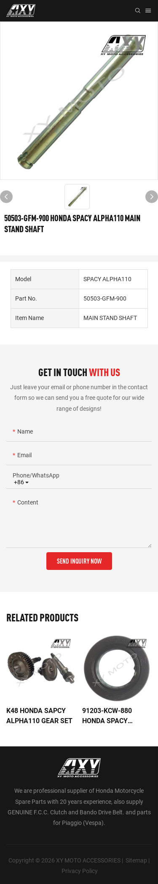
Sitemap (136, 860)
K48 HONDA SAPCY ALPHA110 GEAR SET (39, 716)
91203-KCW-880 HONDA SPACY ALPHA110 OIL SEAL (114, 716)
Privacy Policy (80, 871)
